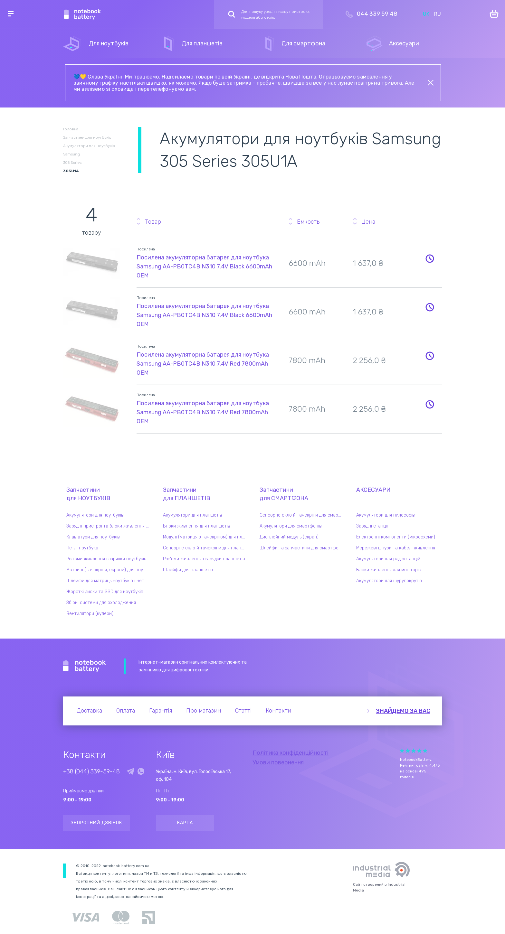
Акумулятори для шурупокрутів (389, 581)
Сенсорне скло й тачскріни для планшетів (206, 548)
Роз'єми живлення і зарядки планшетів (204, 559)
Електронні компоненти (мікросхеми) (395, 537)
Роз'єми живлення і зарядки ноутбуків (106, 559)
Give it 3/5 (413, 750)
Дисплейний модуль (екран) (289, 537)
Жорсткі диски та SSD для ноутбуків (104, 591)
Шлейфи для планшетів (188, 570)
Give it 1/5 (402, 750)
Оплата (125, 710)
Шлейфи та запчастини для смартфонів (302, 548)
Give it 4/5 (419, 750)
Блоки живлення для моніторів (388, 570)
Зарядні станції (372, 526)
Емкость (308, 221)
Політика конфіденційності (290, 752)
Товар (153, 221)
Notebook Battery (84, 666)
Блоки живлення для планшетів (196, 526)
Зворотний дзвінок (96, 823)
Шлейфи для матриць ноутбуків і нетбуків (109, 581)
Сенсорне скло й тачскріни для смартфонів (302, 515)
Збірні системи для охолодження (101, 602)
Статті (243, 710)
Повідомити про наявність (430, 258)
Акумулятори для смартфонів (291, 526)
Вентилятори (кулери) (89, 613)
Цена (368, 221)
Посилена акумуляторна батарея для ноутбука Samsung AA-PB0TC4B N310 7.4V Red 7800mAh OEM (203, 363)
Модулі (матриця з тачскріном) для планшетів (206, 537)
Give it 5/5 (425, 750)
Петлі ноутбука (82, 548)
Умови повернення (278, 762)
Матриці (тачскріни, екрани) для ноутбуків (109, 570)
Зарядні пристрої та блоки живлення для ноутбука (109, 526)
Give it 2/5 (408, 750)
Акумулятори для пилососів (385, 515)
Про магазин (203, 710)
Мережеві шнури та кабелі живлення (395, 548)
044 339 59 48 (377, 13)
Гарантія (160, 710)
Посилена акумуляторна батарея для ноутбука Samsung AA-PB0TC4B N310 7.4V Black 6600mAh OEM (204, 266)
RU (437, 14)
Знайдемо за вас (403, 711)
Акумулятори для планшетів (192, 515)
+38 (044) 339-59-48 (91, 771)
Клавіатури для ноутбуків (93, 537)
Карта (185, 823)
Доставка (89, 710)
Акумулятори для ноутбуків (95, 515)
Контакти (278, 710)
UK (426, 14)
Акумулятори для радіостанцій (388, 559)
